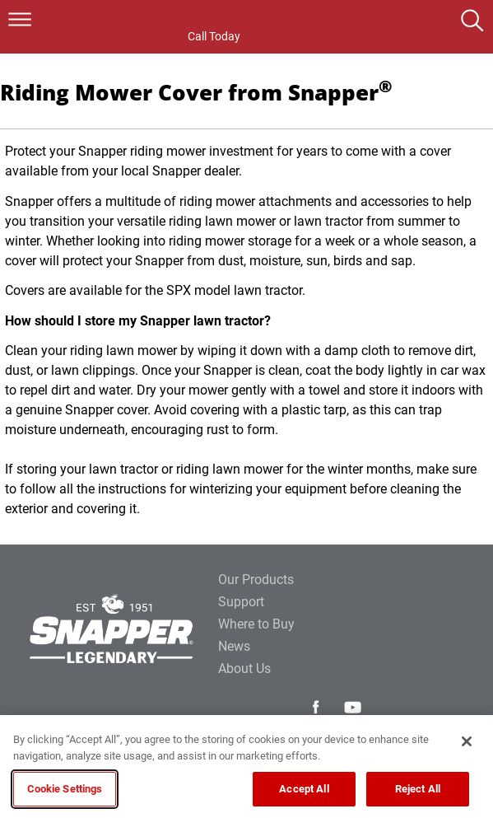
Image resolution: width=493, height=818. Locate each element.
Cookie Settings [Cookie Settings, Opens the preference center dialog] (65, 789)
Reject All (417, 789)
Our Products (256, 579)
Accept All (303, 789)
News (234, 646)
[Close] (467, 741)
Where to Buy (256, 624)
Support (241, 602)
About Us (244, 668)
